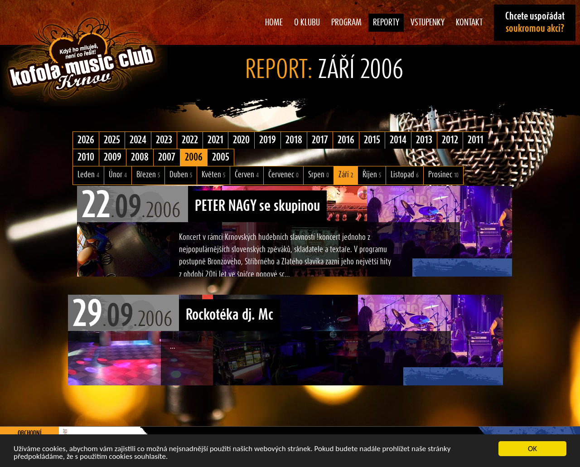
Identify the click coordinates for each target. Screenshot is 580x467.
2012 (450, 140)
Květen (213, 175)
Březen (148, 175)
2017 (320, 140)
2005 (220, 157)
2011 (475, 140)
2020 (241, 140)
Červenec (283, 175)
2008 (140, 157)
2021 (215, 140)
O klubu (307, 23)
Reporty (386, 23)
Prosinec (443, 175)
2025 (112, 140)
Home (274, 23)
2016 (346, 140)
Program (346, 23)
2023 (164, 140)
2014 (398, 140)
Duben (180, 175)
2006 (194, 157)
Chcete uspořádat (535, 22)
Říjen (371, 175)
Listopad (405, 175)
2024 (138, 140)
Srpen (318, 175)
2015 (372, 140)
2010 (85, 157)
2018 (293, 140)
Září (345, 175)
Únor (118, 175)
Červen (247, 175)
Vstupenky (428, 23)
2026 (85, 140)
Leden (88, 175)
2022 (190, 140)
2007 (166, 157)
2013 (424, 140)
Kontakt (469, 23)
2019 (267, 140)
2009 (112, 157)
